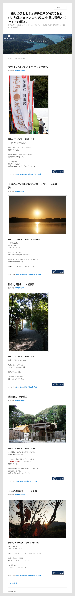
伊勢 (25, 387)
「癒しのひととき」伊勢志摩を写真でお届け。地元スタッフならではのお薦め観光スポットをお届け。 (37, 17)
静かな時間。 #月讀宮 (21, 284)
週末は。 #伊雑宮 (18, 396)
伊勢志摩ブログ (33, 174)
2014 (17, 174)
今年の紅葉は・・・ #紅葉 (22, 491)
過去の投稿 (12, 583)
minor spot (23, 274)
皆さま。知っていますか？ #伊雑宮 (28, 67)
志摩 (39, 174)
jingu (21, 387)
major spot (23, 174)
